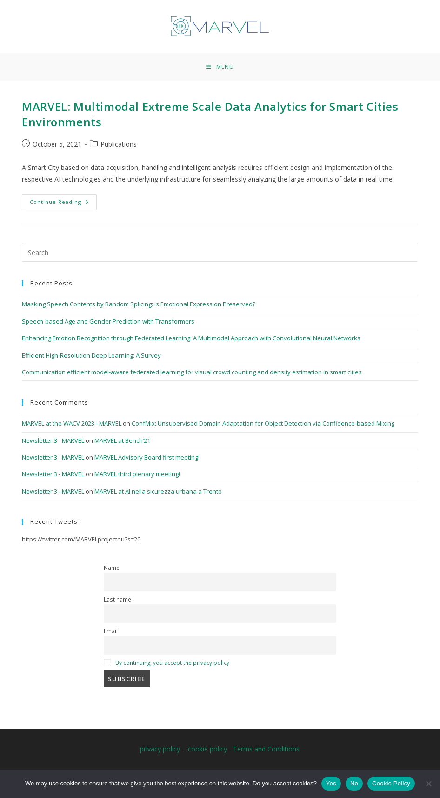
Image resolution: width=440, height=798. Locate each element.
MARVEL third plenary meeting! (137, 474)
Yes (331, 783)
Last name (117, 599)
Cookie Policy (391, 783)
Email (111, 631)
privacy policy (160, 748)
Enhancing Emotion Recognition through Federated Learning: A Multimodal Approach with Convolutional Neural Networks (191, 338)
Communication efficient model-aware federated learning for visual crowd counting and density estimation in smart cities (192, 372)
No (354, 783)
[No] (428, 783)
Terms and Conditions (266, 748)
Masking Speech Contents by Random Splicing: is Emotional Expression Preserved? (138, 304)
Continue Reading (63, 199)
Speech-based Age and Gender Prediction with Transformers (108, 321)
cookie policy (207, 748)
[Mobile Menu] (220, 67)
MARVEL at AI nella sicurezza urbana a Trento (158, 491)
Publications (118, 144)
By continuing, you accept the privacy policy (172, 662)
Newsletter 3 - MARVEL (53, 440)
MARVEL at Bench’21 (122, 440)
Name (112, 567)
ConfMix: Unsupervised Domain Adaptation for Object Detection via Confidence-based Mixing (263, 423)
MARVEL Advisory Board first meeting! (147, 457)
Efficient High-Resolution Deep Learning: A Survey (91, 355)
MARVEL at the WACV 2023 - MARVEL (71, 423)
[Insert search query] (220, 252)
